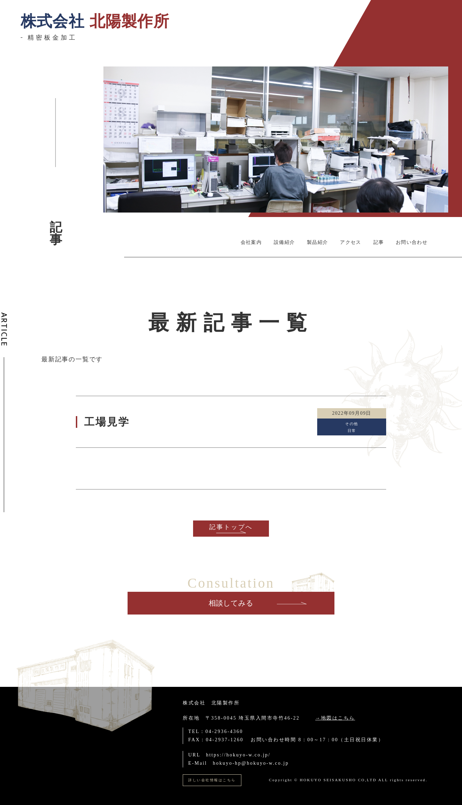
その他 (351, 424)
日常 (352, 431)
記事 (378, 242)
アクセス (350, 242)
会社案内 (251, 242)
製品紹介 (317, 242)
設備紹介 (284, 242)
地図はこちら (338, 718)
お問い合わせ (412, 242)
